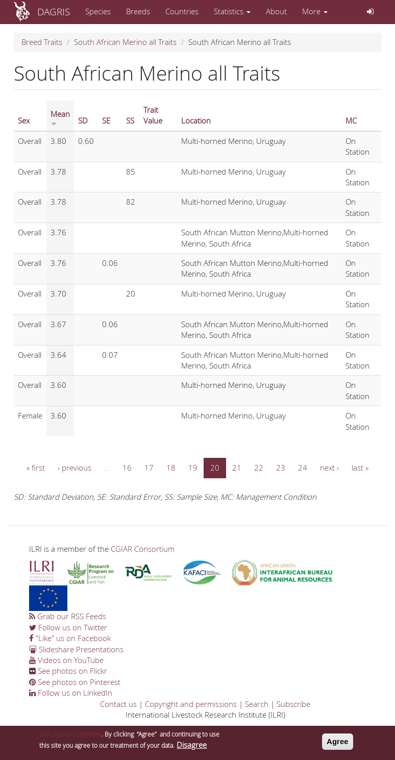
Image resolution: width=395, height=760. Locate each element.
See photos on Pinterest (74, 682)
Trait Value (152, 115)
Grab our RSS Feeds (67, 616)
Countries (182, 11)
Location (196, 120)
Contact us (118, 704)
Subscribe (293, 704)
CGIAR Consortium (143, 549)
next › (329, 467)
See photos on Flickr (68, 671)
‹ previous (74, 467)
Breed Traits (41, 42)
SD (83, 120)
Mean (60, 117)
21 (236, 467)
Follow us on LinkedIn (70, 693)
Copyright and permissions (191, 704)
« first (36, 467)
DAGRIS (53, 11)
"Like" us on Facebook (70, 638)
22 (258, 467)
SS (130, 120)
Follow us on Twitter (68, 627)
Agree (338, 744)
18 (171, 467)
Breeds (138, 11)
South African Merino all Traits (125, 42)
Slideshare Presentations (76, 649)
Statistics (232, 11)
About (276, 11)
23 (280, 467)
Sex (24, 120)
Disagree (192, 747)
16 (127, 467)
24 (302, 467)
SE (106, 120)
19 (193, 467)
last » (360, 467)
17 (149, 467)
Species (98, 11)
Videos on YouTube (66, 660)
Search (256, 704)
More (315, 11)
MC (351, 120)
